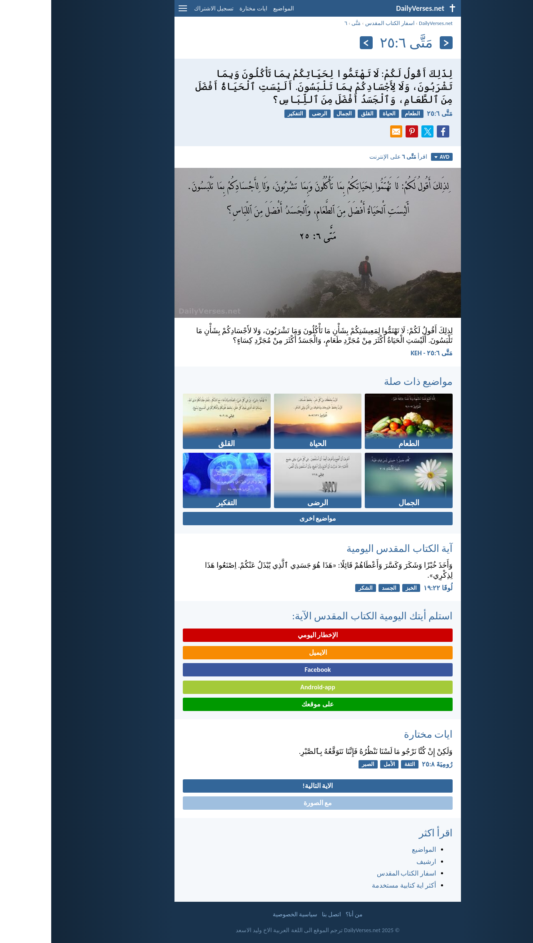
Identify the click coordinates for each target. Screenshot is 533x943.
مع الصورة (266, 803)
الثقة (358, 764)
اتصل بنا (280, 914)
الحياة (337, 113)
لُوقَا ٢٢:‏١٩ (386, 588)
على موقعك (266, 704)
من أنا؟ (302, 914)
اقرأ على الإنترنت (347, 156)
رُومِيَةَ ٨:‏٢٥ (386, 764)
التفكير (244, 113)
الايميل (267, 652)
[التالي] (315, 42)
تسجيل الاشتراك (162, 8)
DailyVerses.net (384, 23)
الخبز (360, 588)
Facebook (266, 670)
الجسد (338, 588)
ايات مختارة (202, 8)
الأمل (338, 764)
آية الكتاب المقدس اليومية (348, 548)
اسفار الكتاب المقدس (339, 23)
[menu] (131, 11)
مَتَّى (304, 23)
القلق (316, 113)
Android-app (266, 687)
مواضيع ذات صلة (367, 381)
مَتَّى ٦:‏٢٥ (388, 113)
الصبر (317, 764)
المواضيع (232, 8)
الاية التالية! (267, 786)
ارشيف (375, 862)
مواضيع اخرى (266, 518)
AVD (390, 157)
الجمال (293, 113)
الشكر (314, 588)
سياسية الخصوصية (244, 914)
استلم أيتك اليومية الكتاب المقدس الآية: (321, 616)
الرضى (268, 113)
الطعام (361, 113)
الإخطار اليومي (267, 635)
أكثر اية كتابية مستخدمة (353, 885)
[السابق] (395, 42)
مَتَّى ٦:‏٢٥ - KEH (380, 353)
